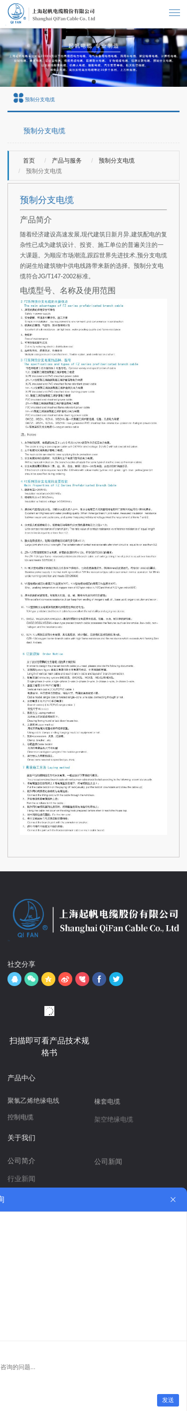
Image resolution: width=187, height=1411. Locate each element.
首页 (29, 160)
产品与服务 (66, 160)
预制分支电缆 (116, 160)
